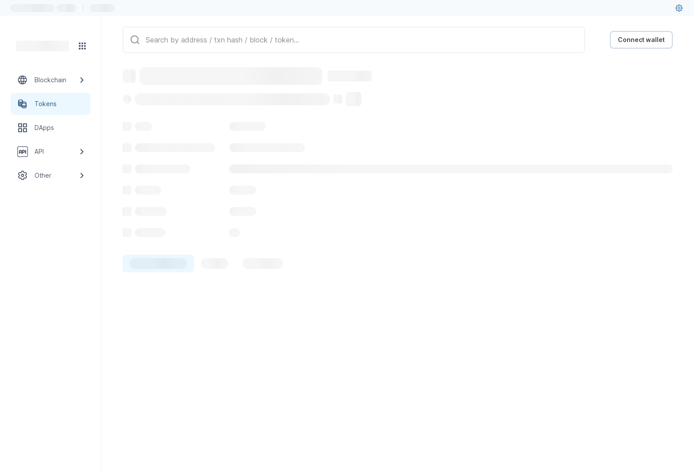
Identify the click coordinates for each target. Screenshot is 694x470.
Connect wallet (641, 39)
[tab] (158, 263)
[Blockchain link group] (50, 80)
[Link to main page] (42, 46)
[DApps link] (50, 128)
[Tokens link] (50, 104)
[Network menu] (82, 46)
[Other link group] (50, 175)
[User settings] (679, 8)
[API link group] (50, 152)
